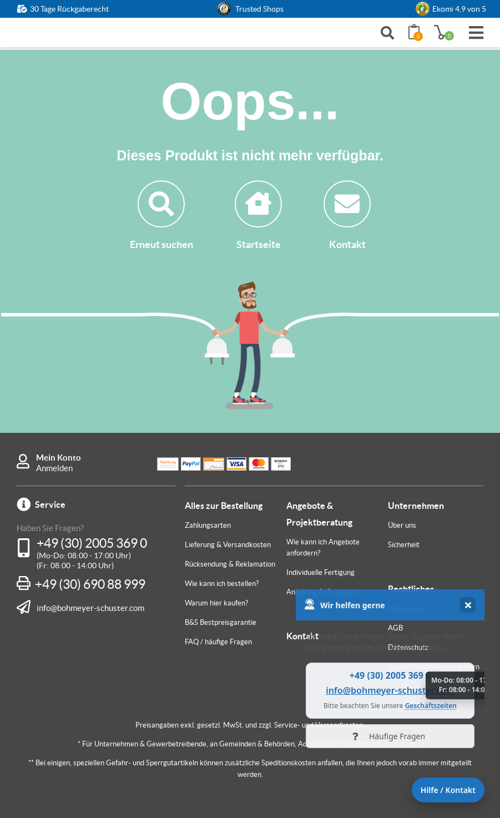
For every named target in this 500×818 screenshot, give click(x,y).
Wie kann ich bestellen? (222, 583)
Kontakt (347, 215)
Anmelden (54, 468)
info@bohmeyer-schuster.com (90, 607)
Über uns (402, 525)
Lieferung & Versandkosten (228, 545)
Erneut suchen (161, 215)
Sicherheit (404, 545)
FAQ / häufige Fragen (218, 642)
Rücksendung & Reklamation (230, 564)
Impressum (405, 608)
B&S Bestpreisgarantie (220, 622)
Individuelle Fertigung (320, 572)
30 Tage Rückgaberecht (69, 9)
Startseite (258, 215)
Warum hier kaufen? (216, 603)
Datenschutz (408, 647)
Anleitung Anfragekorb (322, 592)
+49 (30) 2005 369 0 (92, 543)
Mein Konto (58, 457)
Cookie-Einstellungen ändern (433, 667)
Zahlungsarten (208, 525)
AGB (395, 628)
